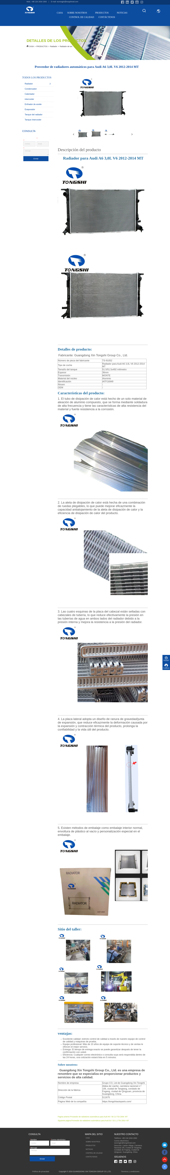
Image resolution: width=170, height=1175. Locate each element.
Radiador (53, 46)
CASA (60, 13)
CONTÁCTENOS (106, 17)
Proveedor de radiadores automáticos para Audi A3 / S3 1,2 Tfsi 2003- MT (100, 1121)
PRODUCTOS (103, 13)
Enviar (36, 159)
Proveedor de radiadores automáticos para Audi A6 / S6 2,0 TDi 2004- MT (99, 1117)
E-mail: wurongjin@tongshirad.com (64, 2)
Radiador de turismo (68, 46)
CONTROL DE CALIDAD (81, 17)
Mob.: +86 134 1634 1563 (37, 2)
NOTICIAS (122, 13)
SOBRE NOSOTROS (79, 13)
